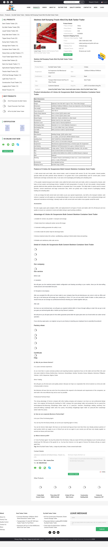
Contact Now (68, 54)
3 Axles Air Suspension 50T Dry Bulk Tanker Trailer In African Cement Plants (99, 496)
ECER (93, 539)
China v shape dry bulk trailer (31, 539)
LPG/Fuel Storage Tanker (10, 75)
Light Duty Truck (7, 79)
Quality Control (75, 7)
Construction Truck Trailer (10, 82)
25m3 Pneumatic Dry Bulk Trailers (17, 101)
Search (82, 2)
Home (28, 7)
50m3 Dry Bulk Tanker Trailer (45, 446)
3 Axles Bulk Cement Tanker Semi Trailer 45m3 (40, 496)
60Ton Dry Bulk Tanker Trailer (16, 111)
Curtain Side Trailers (8, 60)
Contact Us (87, 7)
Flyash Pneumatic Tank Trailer (16, 106)
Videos (44, 7)
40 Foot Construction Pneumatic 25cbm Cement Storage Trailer (55, 517)
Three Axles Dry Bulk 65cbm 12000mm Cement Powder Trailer (55, 526)
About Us (52, 7)
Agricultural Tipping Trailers (11, 68)
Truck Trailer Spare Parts (10, 57)
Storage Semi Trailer (8, 46)
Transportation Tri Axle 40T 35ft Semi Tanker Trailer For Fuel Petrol (27, 522)
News (95, 7)
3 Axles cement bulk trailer (74, 446)
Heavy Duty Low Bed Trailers (11, 53)
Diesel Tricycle (6, 90)
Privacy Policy (18, 539)
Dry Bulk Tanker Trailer (18, 15)
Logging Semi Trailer (8, 86)
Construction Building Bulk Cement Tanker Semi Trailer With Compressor (84, 496)
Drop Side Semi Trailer (9, 34)
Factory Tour (62, 7)
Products (36, 7)
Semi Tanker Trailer (8, 23)
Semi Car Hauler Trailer (9, 64)
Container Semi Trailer (9, 49)
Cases (102, 7)
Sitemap (2, 529)
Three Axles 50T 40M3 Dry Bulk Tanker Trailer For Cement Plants (55, 496)
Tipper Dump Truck (8, 38)
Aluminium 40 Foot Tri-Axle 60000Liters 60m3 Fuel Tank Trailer (28, 526)
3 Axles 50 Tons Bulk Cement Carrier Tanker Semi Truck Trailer (69, 496)
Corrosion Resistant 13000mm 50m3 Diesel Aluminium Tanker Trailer (27, 517)
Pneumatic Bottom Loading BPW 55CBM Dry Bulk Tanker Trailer (55, 522)
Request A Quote (93, 2)
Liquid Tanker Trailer (8, 31)
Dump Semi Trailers (8, 42)
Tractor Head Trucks (8, 71)
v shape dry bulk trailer (59, 446)
